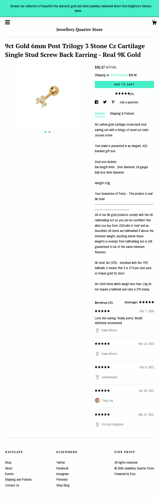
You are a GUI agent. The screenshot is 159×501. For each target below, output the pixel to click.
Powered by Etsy (125, 474)
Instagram (62, 474)
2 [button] (49, 132)
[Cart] (154, 23)
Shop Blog (63, 485)
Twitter (60, 462)
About (8, 468)
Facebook (62, 468)
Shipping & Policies (122, 113)
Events (9, 474)
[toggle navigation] (7, 22)
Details (100, 113)
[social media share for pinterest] (114, 102)
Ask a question (129, 102)
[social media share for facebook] (97, 102)
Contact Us (12, 485)
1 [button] (45, 132)
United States (118, 75)
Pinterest (62, 479)
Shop (8, 462)
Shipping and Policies (18, 479)
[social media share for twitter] (105, 102)
